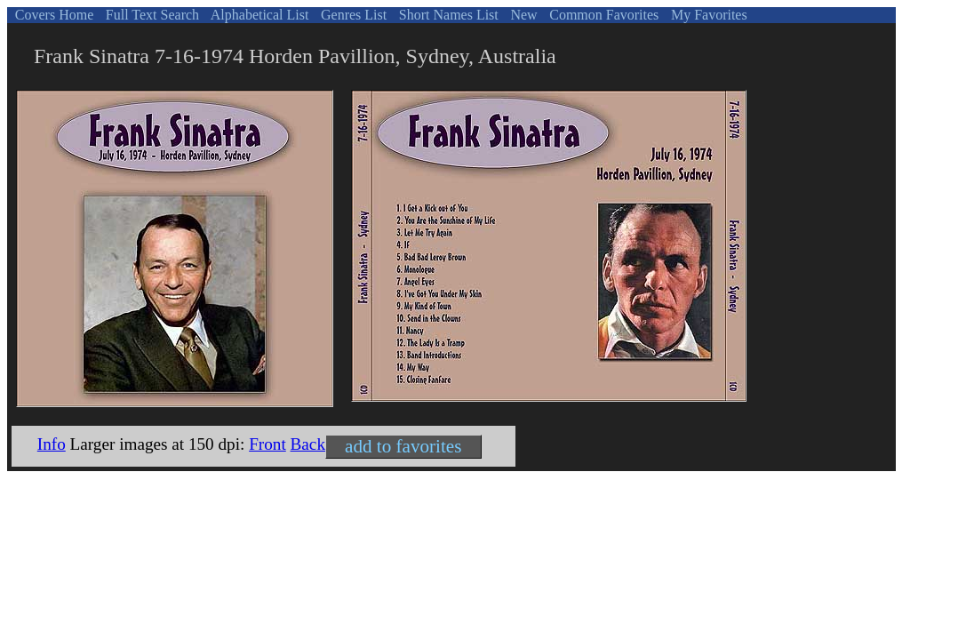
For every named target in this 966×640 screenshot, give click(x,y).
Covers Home (52, 14)
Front (267, 444)
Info (51, 444)
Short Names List (447, 14)
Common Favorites (602, 14)
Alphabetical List (258, 14)
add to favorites (403, 446)
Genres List (352, 14)
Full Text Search (150, 14)
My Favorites (707, 14)
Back (308, 444)
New (522, 14)
